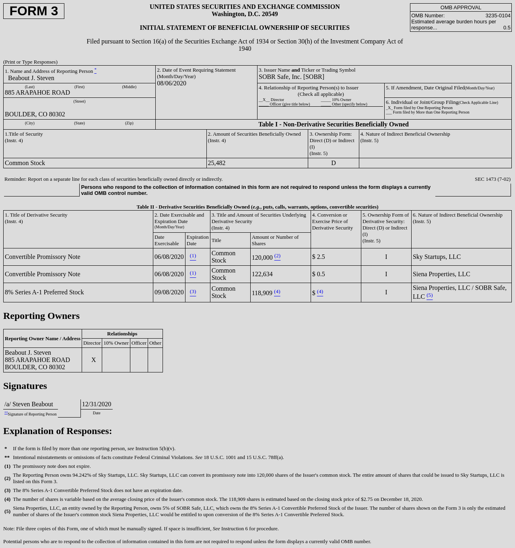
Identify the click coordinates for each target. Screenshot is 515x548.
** (6, 412)
